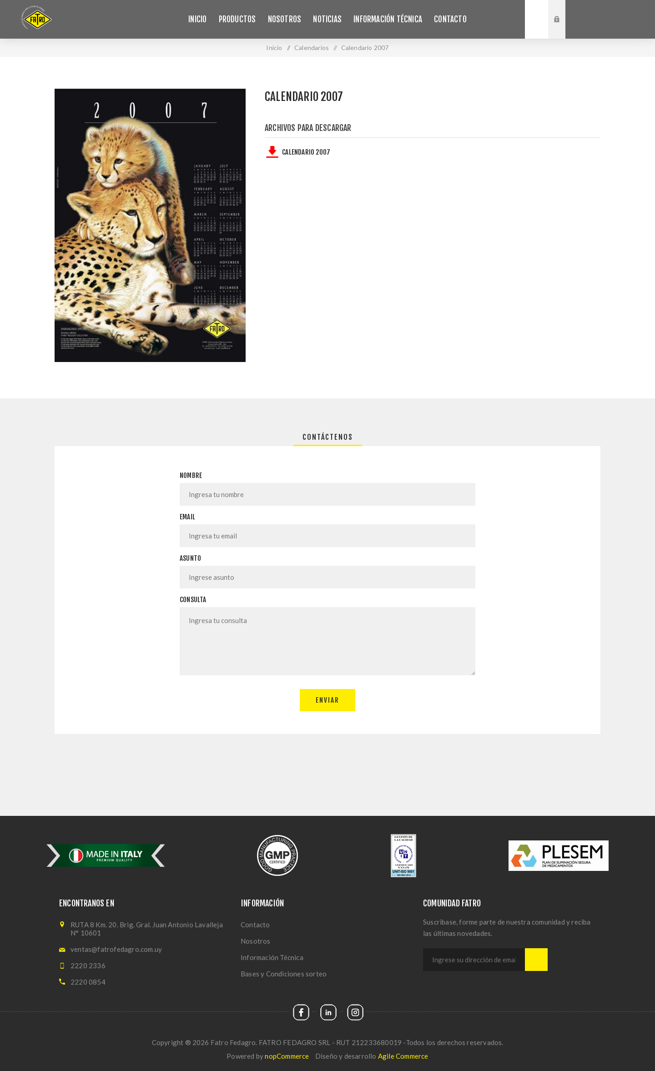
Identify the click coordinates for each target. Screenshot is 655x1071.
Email (187, 517)
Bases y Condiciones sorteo (284, 974)
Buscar (536, 19)
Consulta (193, 599)
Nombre (191, 475)
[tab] (327, 437)
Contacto (255, 924)
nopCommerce (287, 1056)
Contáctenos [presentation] (327, 437)
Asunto (190, 558)
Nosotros (256, 941)
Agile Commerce (403, 1056)
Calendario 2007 (306, 152)
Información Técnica (272, 957)
